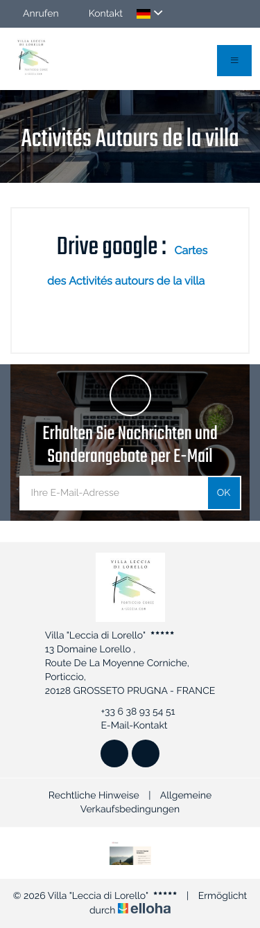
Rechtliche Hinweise (94, 795)
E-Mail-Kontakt (126, 726)
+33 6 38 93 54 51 (130, 712)
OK (224, 493)
